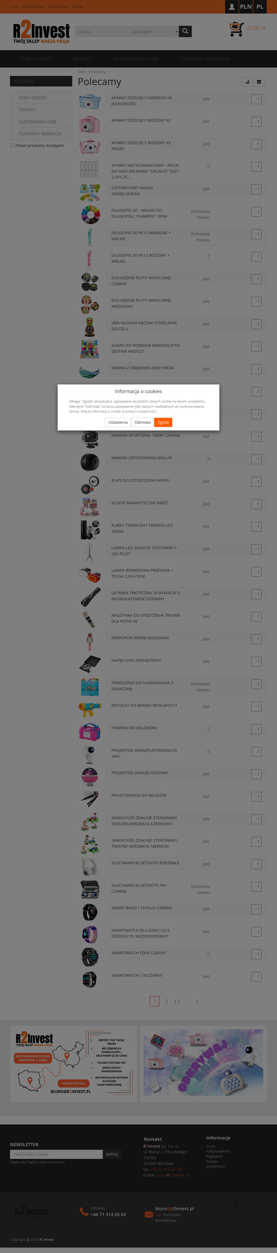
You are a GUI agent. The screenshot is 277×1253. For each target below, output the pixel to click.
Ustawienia (118, 422)
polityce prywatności (140, 411)
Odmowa (143, 422)
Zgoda (163, 422)
